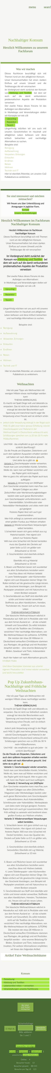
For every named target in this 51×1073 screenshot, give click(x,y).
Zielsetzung (9, 979)
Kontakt (25, 209)
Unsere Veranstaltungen (25, 213)
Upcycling (11, 118)
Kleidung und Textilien (14, 982)
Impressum (23, 1051)
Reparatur (11, 122)
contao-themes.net (31, 1055)
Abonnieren (41, 1029)
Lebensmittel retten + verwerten (19, 985)
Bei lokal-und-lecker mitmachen (25, 1007)
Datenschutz (36, 1051)
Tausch (10, 125)
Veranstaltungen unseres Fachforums (21, 989)
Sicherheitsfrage (25, 1023)
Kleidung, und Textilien (20, 93)
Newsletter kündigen (25, 1046)
